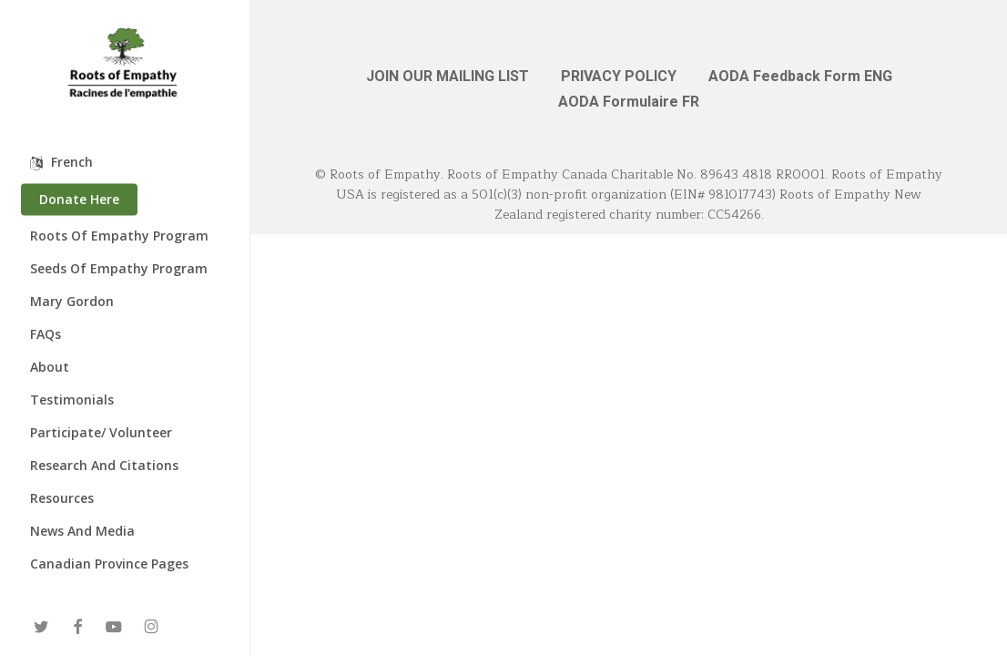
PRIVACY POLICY (618, 76)
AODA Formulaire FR (628, 101)
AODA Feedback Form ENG (800, 76)
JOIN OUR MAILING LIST (447, 76)
